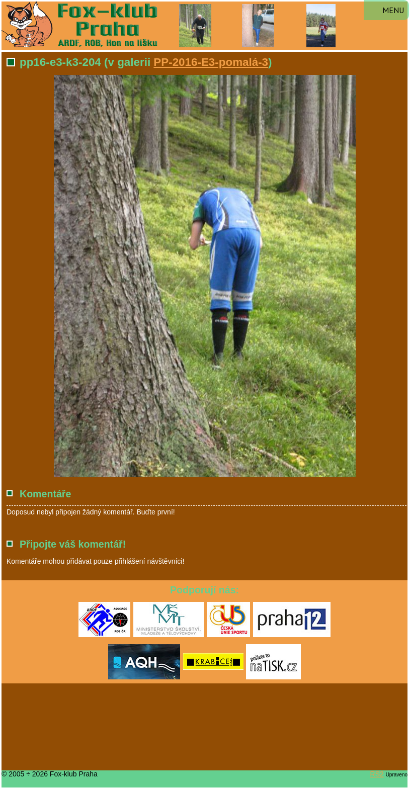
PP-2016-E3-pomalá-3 (210, 62)
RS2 (377, 774)
